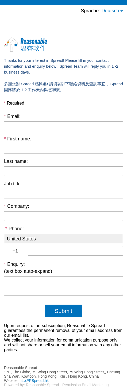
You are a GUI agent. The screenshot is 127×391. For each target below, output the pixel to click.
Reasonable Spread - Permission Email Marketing (67, 385)
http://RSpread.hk (34, 380)
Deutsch (110, 10)
